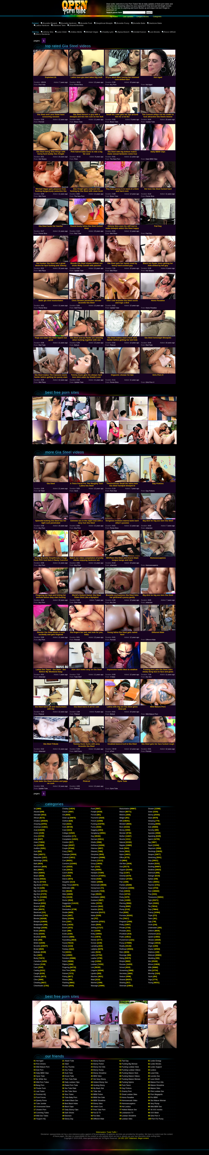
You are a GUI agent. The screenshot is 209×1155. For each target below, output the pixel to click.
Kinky (93, 934)
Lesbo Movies (156, 1064)
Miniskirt (122, 824)
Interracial (95, 912)
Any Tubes (69, 1070)
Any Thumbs (69, 1067)
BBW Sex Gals (99, 1097)
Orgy (121, 873)
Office (121, 857)
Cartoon (37, 964)
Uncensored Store (43, 1107)
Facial (64, 943)
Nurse (121, 851)
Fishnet (65, 973)
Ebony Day (69, 1119)
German (94, 839)
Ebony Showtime (99, 1073)
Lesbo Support (156, 1067)
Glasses (94, 851)
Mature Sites (155, 1088)
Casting (37, 970)
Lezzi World (155, 1079)
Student (151, 864)
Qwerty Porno (41, 1100)
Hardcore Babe (155, 23)
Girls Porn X (155, 1116)
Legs (93, 961)
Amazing (37, 824)
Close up (65, 818)
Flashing (65, 983)
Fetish (64, 961)
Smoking (151, 824)
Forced (93, 815)
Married (94, 983)
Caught (36, 973)
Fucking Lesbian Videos (131, 1070)
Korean (94, 943)
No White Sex (41, 1079)
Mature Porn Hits (157, 1082)
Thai (149, 894)
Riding (121, 958)
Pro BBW (154, 1097)
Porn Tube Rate (71, 1079)
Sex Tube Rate (70, 1088)
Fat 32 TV (97, 1113)
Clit (63, 815)
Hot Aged (39, 1061)
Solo (150, 827)
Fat (63, 952)
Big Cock (37, 891)
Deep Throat (67, 885)
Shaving (122, 983)
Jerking (94, 928)
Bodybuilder (38, 925)
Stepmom (151, 848)
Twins (150, 919)
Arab (35, 839)
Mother (122, 836)
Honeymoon (95, 888)
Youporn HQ (41, 1119)
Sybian (150, 879)
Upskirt (150, 937)
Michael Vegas (92, 32)
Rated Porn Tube (71, 1085)
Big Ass (36, 882)
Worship (151, 973)
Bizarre (36, 906)
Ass (35, 845)
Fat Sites (96, 1116)
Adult (67, 1064)
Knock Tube (69, 1076)
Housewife (95, 891)
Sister (150, 812)
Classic (65, 812)
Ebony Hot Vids (99, 1067)
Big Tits (36, 897)
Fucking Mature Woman (131, 1079)
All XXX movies (156, 1110)
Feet (64, 955)
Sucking (151, 867)
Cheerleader (38, 986)
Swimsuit (151, 873)
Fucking (94, 824)
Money (122, 830)
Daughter (65, 882)
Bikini (36, 900)
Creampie (66, 854)
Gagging (94, 830)
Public (121, 937)
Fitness (65, 980)
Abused (37, 812)
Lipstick (94, 973)
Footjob (94, 812)
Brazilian (37, 937)
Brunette (37, 946)
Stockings (152, 851)
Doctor (64, 900)
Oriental (122, 876)
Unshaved (152, 934)
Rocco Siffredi (170, 32)
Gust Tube (69, 1073)
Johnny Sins (48, 32)
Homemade (95, 885)
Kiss (92, 937)
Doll (63, 906)
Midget (122, 818)
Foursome (95, 818)
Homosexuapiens (128, 1104)
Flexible (65, 986)
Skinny (150, 815)
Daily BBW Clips (42, 1073)
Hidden (93, 882)
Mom (121, 827)
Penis (121, 894)
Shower (151, 809)
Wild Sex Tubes (42, 1116)
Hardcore (94, 876)
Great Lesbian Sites (129, 1094)
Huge (93, 894)
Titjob (150, 903)
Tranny (150, 912)
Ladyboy (94, 949)
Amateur (37, 821)
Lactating (94, 946)
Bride (36, 940)
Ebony (64, 919)
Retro (121, 952)
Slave (150, 818)
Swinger (151, 876)
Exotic (64, 934)
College (65, 833)
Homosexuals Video (129, 1100)
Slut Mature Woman (158, 1100)
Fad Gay (125, 1061)
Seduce (122, 977)
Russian (122, 964)
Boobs (36, 931)
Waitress (151, 952)
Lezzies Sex (155, 1076)
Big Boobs (38, 885)
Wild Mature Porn (43, 1067)
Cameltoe (37, 961)
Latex (93, 952)
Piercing (122, 903)
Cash (36, 967)
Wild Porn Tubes (42, 1082)
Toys (150, 909)
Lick (92, 967)
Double (65, 912)
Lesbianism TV (127, 1113)
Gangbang (95, 833)
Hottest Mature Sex (129, 1110)
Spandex (151, 833)
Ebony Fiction (98, 1064)
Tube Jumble (41, 1104)
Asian (36, 842)
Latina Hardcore (42, 25)
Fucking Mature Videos (131, 1076)
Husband (94, 900)
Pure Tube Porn (99, 1110)
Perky (121, 897)
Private (122, 928)
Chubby (65, 809)
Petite (121, 900)
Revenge (122, 955)
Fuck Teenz (126, 1085)
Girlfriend (94, 845)
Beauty (36, 879)
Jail (92, 919)
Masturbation (124, 809)
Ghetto (93, 842)
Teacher (151, 885)
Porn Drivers (41, 1064)
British (36, 943)
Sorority (151, 830)
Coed (64, 830)
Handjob (94, 873)
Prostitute (123, 934)
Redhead (123, 949)
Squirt (150, 845)
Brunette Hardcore (68, 23)
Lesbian (94, 964)
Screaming (123, 970)
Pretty (121, 925)
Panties (122, 885)
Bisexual (37, 903)
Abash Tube (69, 1061)
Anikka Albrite (76, 32)
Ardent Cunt (98, 1107)
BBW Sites (97, 1076)
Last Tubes (40, 1091)
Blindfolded (38, 915)
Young (150, 983)
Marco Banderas (43, 34)
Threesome (152, 897)
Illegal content (143, 1138)
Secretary (123, 973)
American (37, 827)
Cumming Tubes (42, 1113)
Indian (93, 903)
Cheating (37, 983)
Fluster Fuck (41, 1088)
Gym (92, 867)
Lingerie (94, 970)
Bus (35, 955)
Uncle (150, 925)
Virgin (150, 946)
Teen (150, 891)
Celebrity (37, 977)
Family (64, 946)
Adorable (37, 815)
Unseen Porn (41, 1110)
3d (35, 809)
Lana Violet (62, 32)
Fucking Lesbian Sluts (130, 1067)
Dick (64, 891)
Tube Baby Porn (71, 1097)
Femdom (65, 958)
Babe (36, 854)
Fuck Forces (41, 1097)
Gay (92, 836)
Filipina (65, 964)
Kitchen (94, 940)
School (122, 967)
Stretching (152, 857)
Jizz (92, 931)
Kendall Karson (139, 32)
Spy (149, 842)
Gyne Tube (40, 1076)
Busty (36, 958)
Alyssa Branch (123, 32)
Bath (35, 864)
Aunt (35, 851)
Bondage (37, 928)
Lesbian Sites (127, 1119)
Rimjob (122, 961)
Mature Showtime (157, 1085)
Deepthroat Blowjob (104, 23)
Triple (150, 915)
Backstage (38, 861)
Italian (93, 915)
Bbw (35, 870)
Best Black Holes (71, 1104)
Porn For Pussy (157, 1119)
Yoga (150, 980)
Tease (150, 888)
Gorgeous (95, 857)
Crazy (64, 851)
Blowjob (37, 922)
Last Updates (128, 17)
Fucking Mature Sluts (130, 1073)
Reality (122, 946)
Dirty (64, 897)
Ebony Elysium (99, 1061)
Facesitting (66, 940)
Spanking (151, 836)
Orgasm (122, 870)
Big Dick (37, 894)
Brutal (36, 949)
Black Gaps (69, 1107)
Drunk (64, 915)
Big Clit (36, 888)
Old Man (122, 864)
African (36, 818)
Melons (122, 815)
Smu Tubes (69, 1094)
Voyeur (150, 949)
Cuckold (65, 857)
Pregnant (123, 922)
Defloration (66, 888)
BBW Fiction (98, 1094)
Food (93, 809)
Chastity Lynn (107, 32)
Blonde (36, 919)
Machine (94, 977)
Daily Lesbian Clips (72, 1082)
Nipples (122, 845)
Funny (93, 827)
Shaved (122, 980)
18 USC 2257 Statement (127, 1138)
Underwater (152, 928)
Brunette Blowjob (50, 23)
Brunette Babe (139, 23)
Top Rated (114, 17)
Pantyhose (123, 888)
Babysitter (37, 857)
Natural (122, 842)
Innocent (94, 906)
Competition (67, 836)
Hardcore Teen (59, 25)
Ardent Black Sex (71, 1100)
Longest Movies (143, 17)
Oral (121, 867)
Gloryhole (94, 854)
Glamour (94, 848)
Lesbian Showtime (129, 1116)
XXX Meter (155, 1113)
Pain (121, 882)
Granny (94, 861)
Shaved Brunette (77, 25)
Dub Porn (40, 1070)
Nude (121, 848)
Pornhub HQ (41, 1094)
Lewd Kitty (154, 1073)
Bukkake (37, 952)
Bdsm (36, 873)
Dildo (64, 894)
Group (93, 864)
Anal (35, 830)
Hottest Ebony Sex (100, 1082)
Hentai (93, 879)
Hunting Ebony (99, 1085)
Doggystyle (66, 903)
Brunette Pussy (122, 23)
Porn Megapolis (157, 1094)
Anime (36, 833)
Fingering (66, 967)
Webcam (151, 955)
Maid (93, 980)
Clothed (65, 821)
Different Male (98, 1119)
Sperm (150, 839)
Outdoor (122, 879)
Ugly (150, 922)
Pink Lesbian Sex (157, 1091)
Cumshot (65, 864)
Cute (64, 870)
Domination (66, 909)
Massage (94, 986)
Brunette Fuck (86, 23)
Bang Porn (40, 1085)
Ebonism (68, 1116)
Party (121, 891)
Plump (121, 909)
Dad (63, 876)
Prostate (122, 931)
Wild (149, 970)
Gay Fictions (127, 1088)
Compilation (66, 839)
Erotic (64, 925)
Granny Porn (127, 1091)
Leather (94, 958)
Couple (65, 848)
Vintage (151, 943)
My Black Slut (98, 1088)
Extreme (65, 937)
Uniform (151, 931)
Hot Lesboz (126, 1107)
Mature (122, 812)
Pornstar (122, 915)
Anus (36, 836)
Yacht (150, 977)
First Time (66, 970)
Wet (149, 961)
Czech (64, 873)
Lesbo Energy (156, 1061)
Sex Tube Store (71, 1091)
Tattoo (150, 882)
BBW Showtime (99, 1100)
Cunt (64, 867)
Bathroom (37, 867)
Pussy (121, 943)
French (93, 821)
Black (36, 909)
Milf (120, 821)
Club (64, 824)
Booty (36, 934)
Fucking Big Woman (129, 1064)
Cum (64, 861)
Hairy (93, 870)
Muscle (122, 839)
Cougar (65, 845)
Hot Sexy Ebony (99, 1079)
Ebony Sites (98, 1104)
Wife (150, 967)
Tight (150, 900)
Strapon (151, 854)
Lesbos (153, 1070)
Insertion (94, 909)
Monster (122, 833)
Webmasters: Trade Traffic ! (106, 1132)
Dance (64, 879)
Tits (149, 906)
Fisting (64, 977)
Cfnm (36, 980)
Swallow (151, 870)
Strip (150, 861)
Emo (64, 922)
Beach (36, 876)
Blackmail (37, 912)
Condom (65, 842)
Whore (150, 964)
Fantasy (65, 949)
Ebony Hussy (98, 1070)
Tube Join (97, 1091)
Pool (121, 912)
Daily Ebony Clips (71, 1110)
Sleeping (151, 821)
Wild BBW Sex (156, 1107)
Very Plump (155, 1104)
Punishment (124, 940)
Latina (93, 955)
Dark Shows (69, 1113)
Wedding (151, 958)
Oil (120, 861)
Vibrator (151, 940)
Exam (64, 931)
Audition (37, 848)
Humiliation (95, 897)
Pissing (122, 906)
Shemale (122, 986)
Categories (157, 17)
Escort (64, 928)
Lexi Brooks (155, 32)
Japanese (94, 922)
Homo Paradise (128, 1097)
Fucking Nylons (128, 1082)
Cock (64, 827)
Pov (120, 919)
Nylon (121, 854)
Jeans (93, 925)
